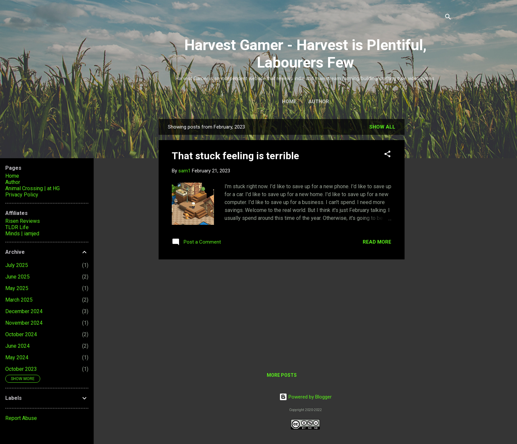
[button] (387, 155)
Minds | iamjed (22, 233)
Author (318, 101)
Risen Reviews (22, 221)
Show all (382, 127)
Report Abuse (21, 418)
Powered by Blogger (305, 397)
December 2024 (24, 311)
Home (289, 101)
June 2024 (17, 346)
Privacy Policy (21, 195)
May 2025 (16, 288)
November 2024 (24, 323)
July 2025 (16, 265)
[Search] (448, 18)
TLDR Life (17, 227)
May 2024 (16, 357)
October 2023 (21, 369)
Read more (377, 242)
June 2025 (17, 277)
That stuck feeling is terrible (235, 156)
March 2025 (19, 300)
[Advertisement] (431, 223)
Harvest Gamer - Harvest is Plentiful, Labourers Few (305, 53)
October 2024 (21, 334)
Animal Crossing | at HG (32, 188)
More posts (282, 375)
